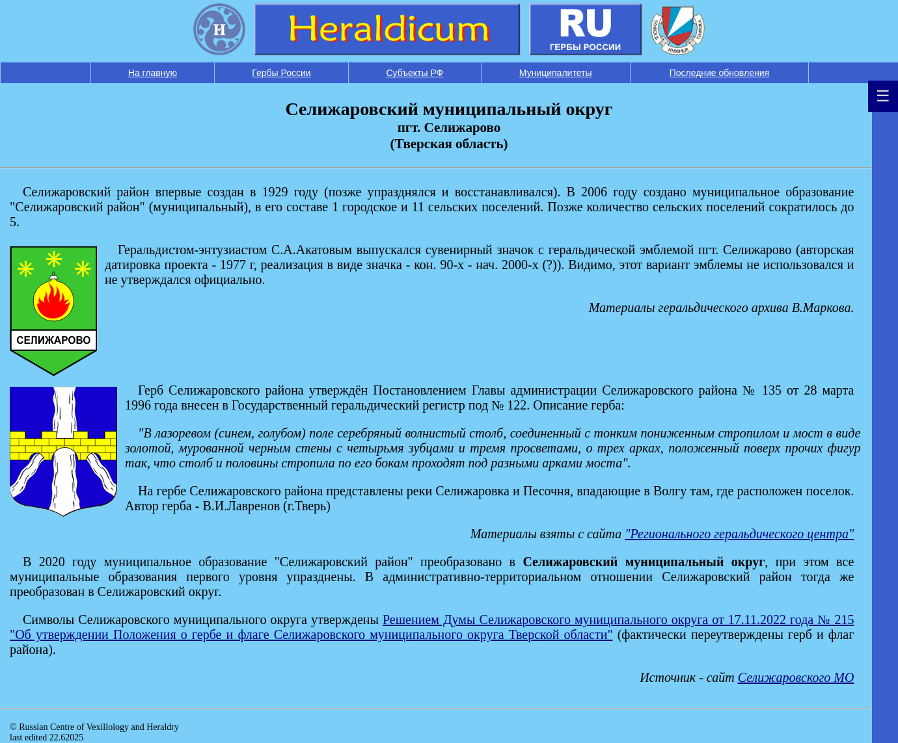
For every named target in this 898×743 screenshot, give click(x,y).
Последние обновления (719, 73)
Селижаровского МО (796, 677)
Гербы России (281, 73)
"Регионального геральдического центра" (739, 534)
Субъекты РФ (414, 73)
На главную (152, 73)
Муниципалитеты (555, 73)
